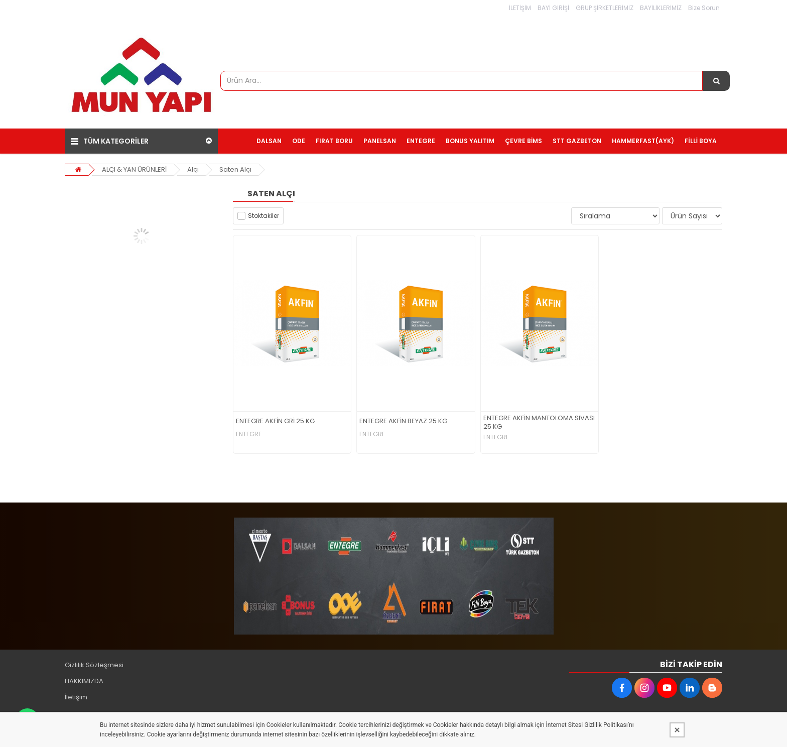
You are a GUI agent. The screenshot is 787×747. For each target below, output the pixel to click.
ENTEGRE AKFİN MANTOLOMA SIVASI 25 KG (539, 422)
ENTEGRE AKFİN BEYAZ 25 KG (403, 421)
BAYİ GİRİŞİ (553, 8)
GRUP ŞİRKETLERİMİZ (604, 8)
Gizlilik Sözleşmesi (94, 665)
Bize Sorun (704, 8)
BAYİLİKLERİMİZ (661, 8)
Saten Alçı (235, 169)
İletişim (76, 697)
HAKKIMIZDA (84, 681)
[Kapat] (677, 729)
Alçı (193, 169)
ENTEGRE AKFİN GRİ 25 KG (275, 421)
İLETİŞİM (520, 8)
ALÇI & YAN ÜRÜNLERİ (134, 169)
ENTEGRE (248, 434)
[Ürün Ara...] (716, 81)
